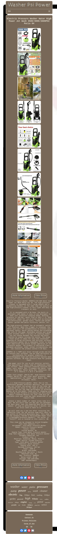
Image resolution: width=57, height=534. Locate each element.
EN (27, 527)
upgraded (47, 502)
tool (19, 505)
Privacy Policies (29, 521)
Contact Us (29, 517)
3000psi (30, 505)
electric (13, 494)
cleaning (30, 502)
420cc (41, 499)
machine (10, 502)
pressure (42, 486)
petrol (40, 501)
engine (24, 502)
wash (35, 491)
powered (20, 499)
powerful (37, 505)
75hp (20, 495)
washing (39, 495)
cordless (47, 499)
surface (44, 505)
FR (31, 527)
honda (24, 505)
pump (14, 491)
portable (13, 505)
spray (29, 491)
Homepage (29, 514)
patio (32, 486)
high (27, 498)
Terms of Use (29, 524)
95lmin (35, 499)
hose (33, 495)
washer (15, 486)
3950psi (29, 507)
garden (13, 499)
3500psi (26, 495)
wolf (35, 502)
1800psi (17, 502)
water (25, 486)
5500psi (47, 495)
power (22, 490)
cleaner (43, 490)
